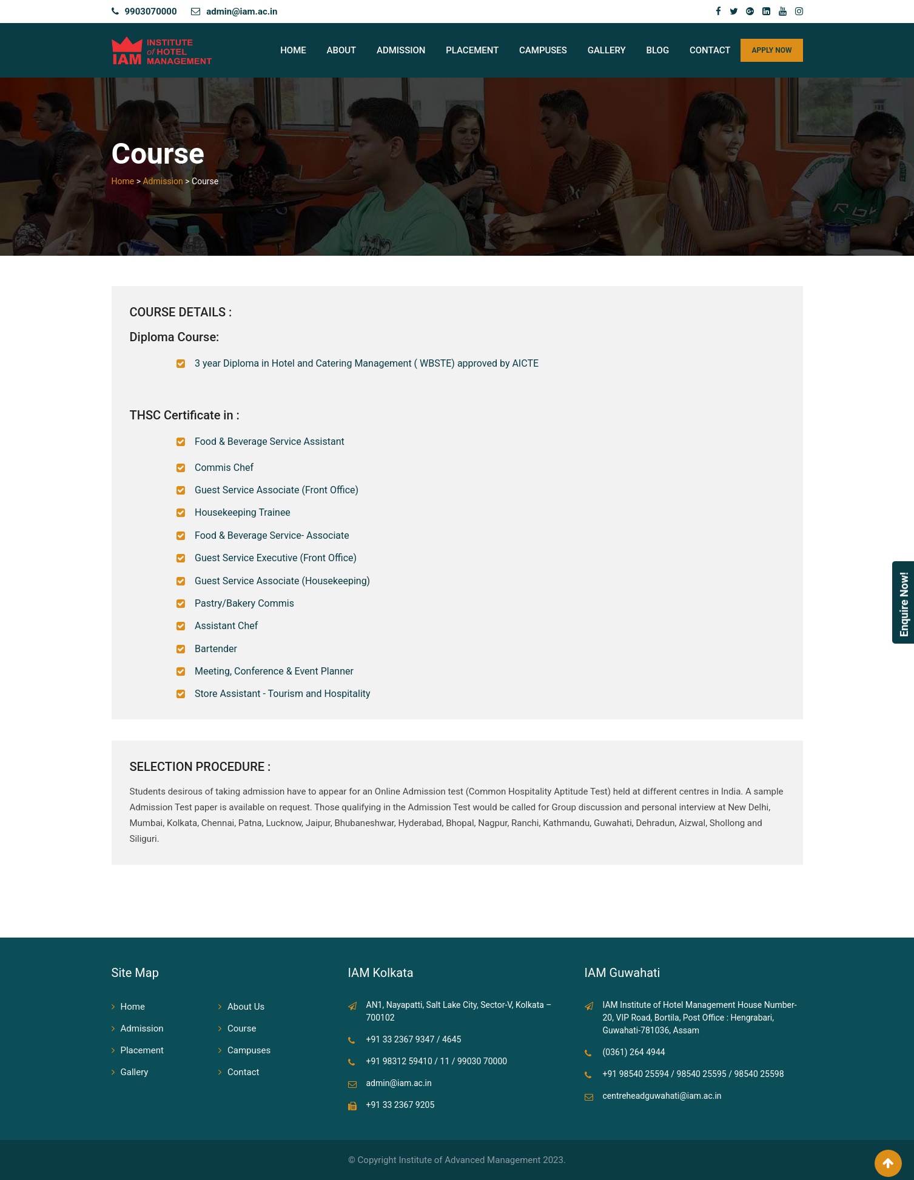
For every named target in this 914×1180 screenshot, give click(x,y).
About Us (245, 1006)
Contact (710, 50)
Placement (472, 50)
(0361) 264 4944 (634, 1052)
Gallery (607, 50)
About (342, 50)
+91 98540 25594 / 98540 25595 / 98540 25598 (693, 1074)
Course (241, 1028)
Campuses (543, 50)
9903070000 (151, 11)
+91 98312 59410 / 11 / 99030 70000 (437, 1061)
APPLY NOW (771, 50)
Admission (401, 50)
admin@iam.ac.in (241, 11)
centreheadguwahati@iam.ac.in (662, 1096)
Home (293, 50)
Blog (658, 50)
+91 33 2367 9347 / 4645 (414, 1039)
